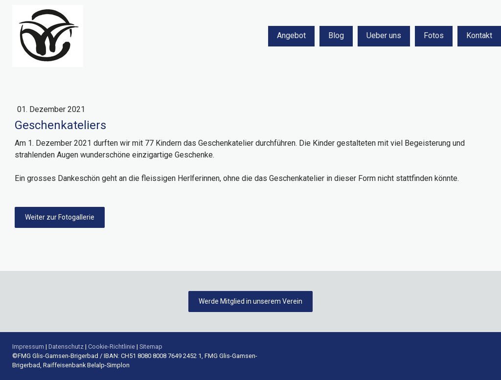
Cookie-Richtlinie (111, 346)
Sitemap (150, 346)
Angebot (291, 35)
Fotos (434, 35)
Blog (336, 35)
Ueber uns (383, 35)
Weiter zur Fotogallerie (59, 217)
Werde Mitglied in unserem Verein (250, 301)
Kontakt (479, 35)
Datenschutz (66, 346)
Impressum (28, 346)
